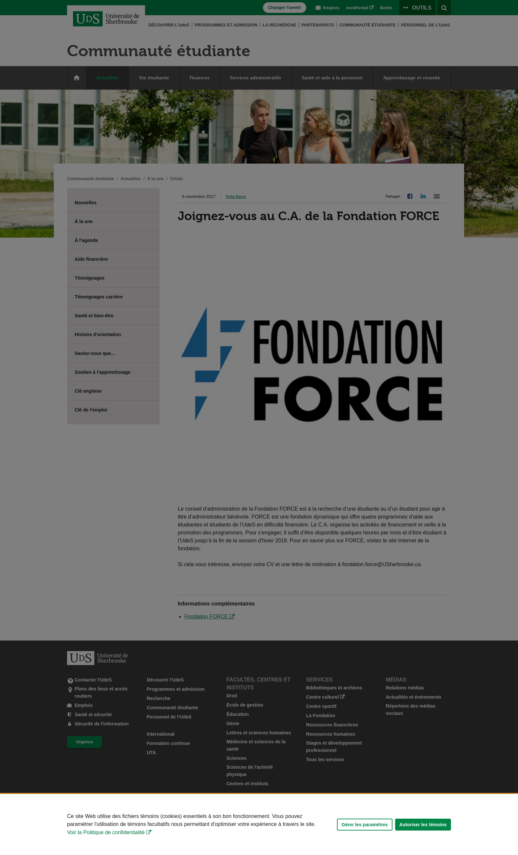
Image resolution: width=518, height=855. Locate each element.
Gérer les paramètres (365, 824)
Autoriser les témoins (423, 824)
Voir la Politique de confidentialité (106, 832)
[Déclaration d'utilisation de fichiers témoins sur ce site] (259, 824)
